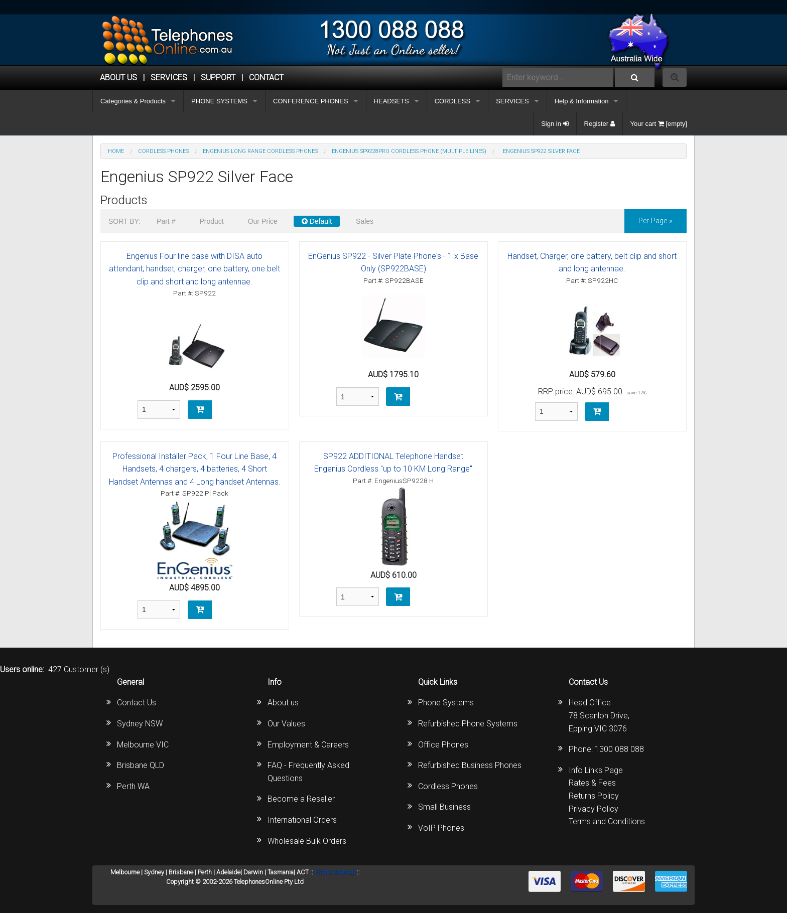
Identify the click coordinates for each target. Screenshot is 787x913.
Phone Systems (446, 702)
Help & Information (582, 101)
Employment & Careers (308, 744)
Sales (364, 221)
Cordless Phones (448, 786)
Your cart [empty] (658, 123)
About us (283, 702)
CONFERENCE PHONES (310, 101)
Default (317, 221)
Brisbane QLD (140, 765)
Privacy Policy (593, 809)
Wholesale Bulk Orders (307, 841)
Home (116, 151)
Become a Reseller (301, 799)
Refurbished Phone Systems (467, 723)
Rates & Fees (592, 783)
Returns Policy (594, 796)
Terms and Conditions (607, 821)
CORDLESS (453, 101)
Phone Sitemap (335, 872)
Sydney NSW (140, 723)
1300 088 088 (619, 749)
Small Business (444, 807)
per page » (655, 221)
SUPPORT (218, 77)
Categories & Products (133, 101)
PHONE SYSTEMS (219, 101)
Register (599, 123)
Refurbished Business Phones (469, 765)
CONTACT (266, 77)
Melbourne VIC (143, 744)
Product (211, 221)
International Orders (302, 820)
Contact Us (136, 702)
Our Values (286, 723)
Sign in (554, 123)
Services (169, 77)
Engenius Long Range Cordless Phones (260, 151)
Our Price (263, 221)
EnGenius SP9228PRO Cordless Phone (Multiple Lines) (409, 151)
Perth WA (133, 786)
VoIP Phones (441, 828)
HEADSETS (391, 101)
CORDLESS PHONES (163, 151)
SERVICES (512, 101)
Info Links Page (596, 770)
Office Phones (443, 744)
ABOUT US (118, 77)
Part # (166, 221)
